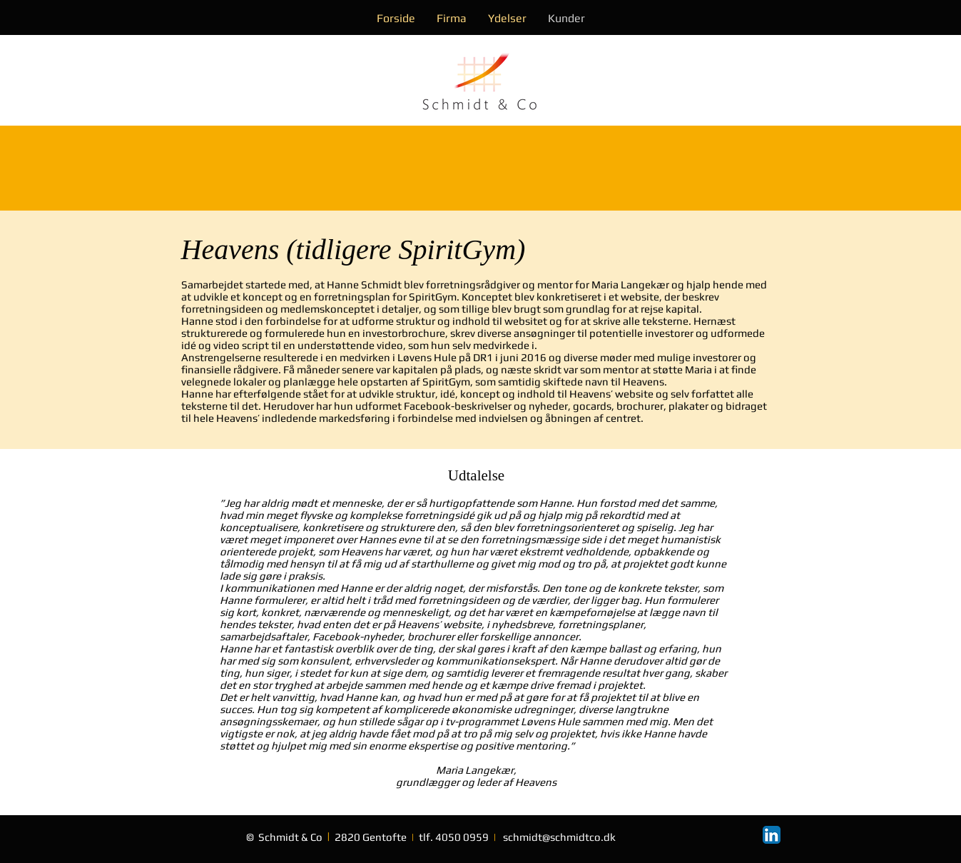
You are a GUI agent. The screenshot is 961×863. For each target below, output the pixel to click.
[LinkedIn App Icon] (772, 835)
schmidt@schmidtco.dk (559, 837)
